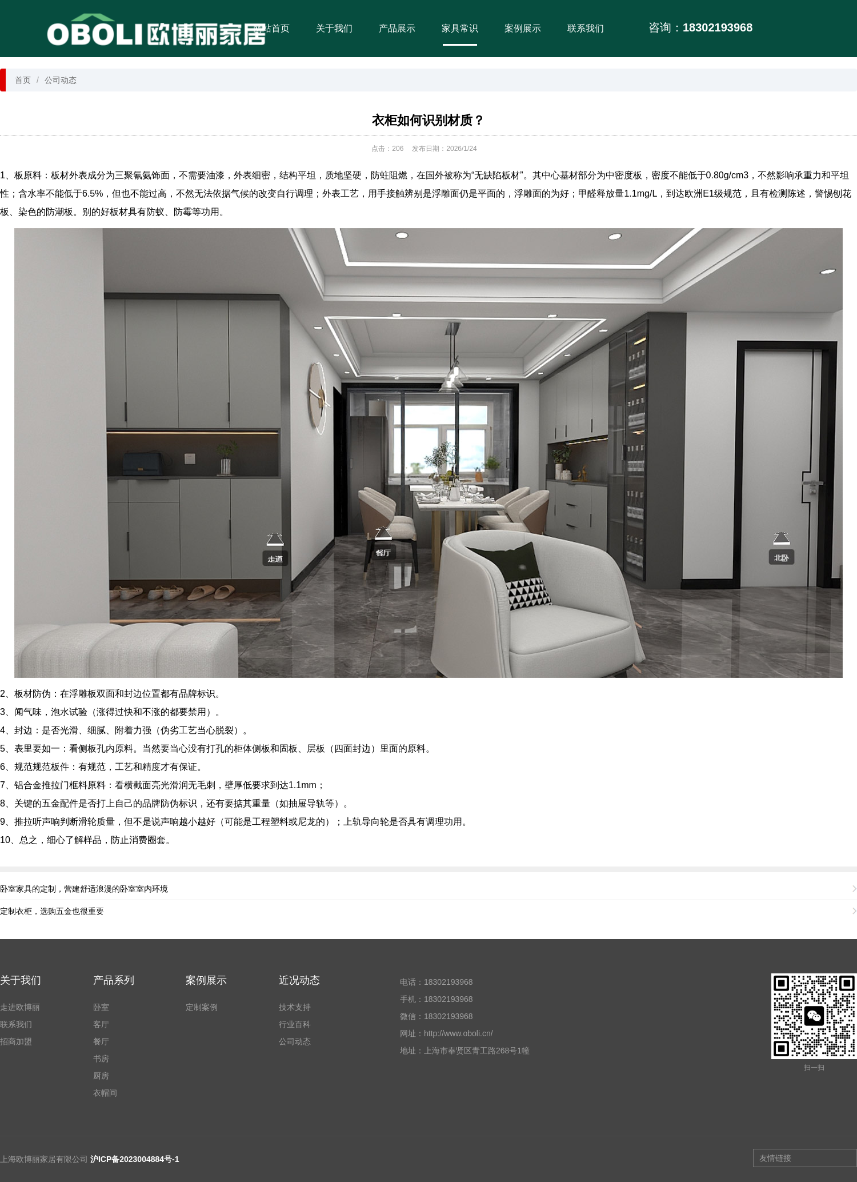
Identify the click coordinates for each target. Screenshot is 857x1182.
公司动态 (61, 80)
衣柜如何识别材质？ (428, 120)
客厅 (101, 1024)
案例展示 (522, 28)
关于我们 (334, 28)
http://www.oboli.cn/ (458, 1033)
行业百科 (295, 1024)
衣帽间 (105, 1092)
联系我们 (585, 28)
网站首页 (271, 28)
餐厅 (101, 1041)
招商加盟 (16, 1041)
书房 (101, 1058)
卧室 (101, 1007)
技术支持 (295, 1007)
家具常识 (460, 28)
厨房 (101, 1075)
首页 (23, 80)
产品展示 (397, 28)
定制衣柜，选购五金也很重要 (52, 911)
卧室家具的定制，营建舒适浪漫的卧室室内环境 (84, 888)
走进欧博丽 (20, 1007)
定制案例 (202, 1007)
